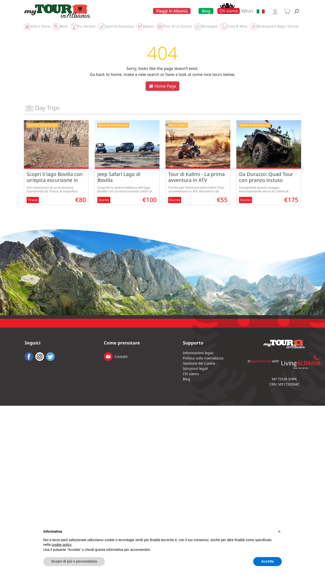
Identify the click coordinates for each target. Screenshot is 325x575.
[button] (279, 531)
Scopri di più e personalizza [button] (74, 561)
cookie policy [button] (61, 545)
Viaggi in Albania (172, 11)
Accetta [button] (267, 561)
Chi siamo (228, 11)
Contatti (121, 356)
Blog (206, 11)
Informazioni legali (198, 352)
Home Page (162, 86)
